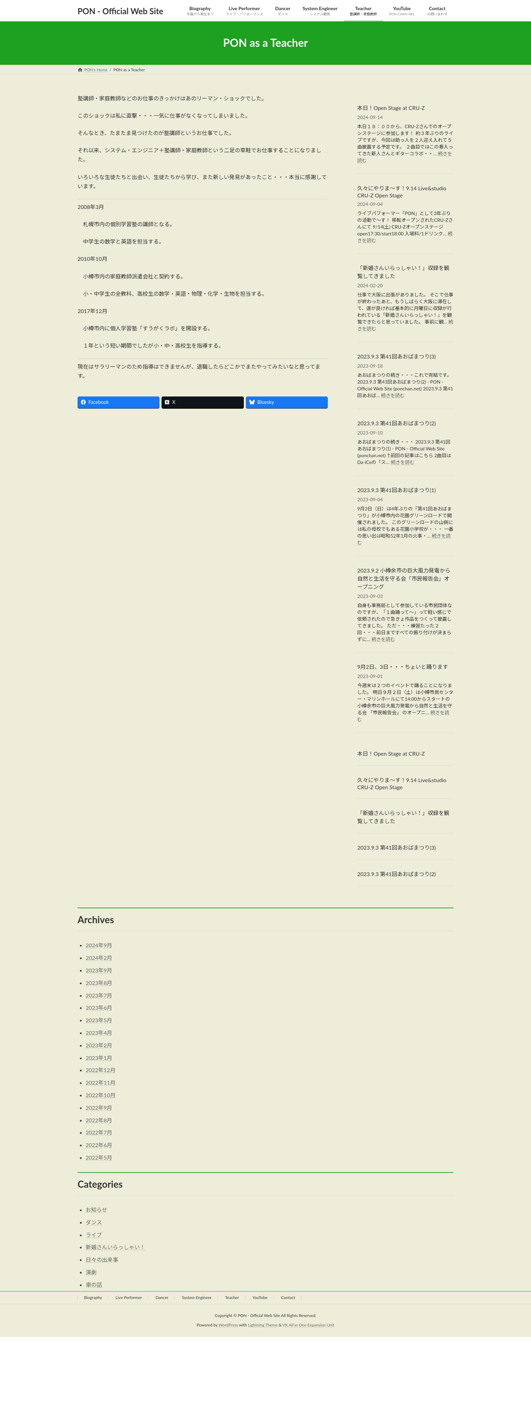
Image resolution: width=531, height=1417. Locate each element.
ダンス (94, 1222)
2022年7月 (99, 1132)
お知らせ (96, 1209)
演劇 (91, 1272)
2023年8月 (99, 982)
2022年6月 (99, 1145)
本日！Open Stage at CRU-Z (391, 107)
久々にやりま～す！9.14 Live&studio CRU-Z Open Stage (401, 191)
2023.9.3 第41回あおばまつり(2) (396, 423)
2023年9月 (99, 970)
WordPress (228, 1324)
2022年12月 (100, 1070)
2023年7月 (99, 995)
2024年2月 (99, 957)
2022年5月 (99, 1157)
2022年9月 (99, 1107)
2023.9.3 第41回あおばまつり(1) (396, 489)
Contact (288, 1297)
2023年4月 (99, 1032)
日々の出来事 (102, 1259)
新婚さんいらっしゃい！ (115, 1247)
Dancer (161, 1297)
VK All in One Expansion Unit (308, 1324)
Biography (93, 1297)
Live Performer (128, 1297)
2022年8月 (99, 1120)
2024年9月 (99, 945)
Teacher (232, 1297)
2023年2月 (99, 1045)
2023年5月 (99, 1020)
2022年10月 (100, 1095)
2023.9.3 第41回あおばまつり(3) (396, 356)
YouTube (260, 1297)
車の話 (94, 1284)
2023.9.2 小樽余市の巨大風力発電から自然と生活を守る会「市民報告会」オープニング (403, 578)
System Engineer (196, 1297)
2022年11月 (100, 1082)
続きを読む (393, 395)
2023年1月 (99, 1057)
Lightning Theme (263, 1324)
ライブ (94, 1234)
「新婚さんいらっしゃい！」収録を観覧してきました (403, 272)
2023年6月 (99, 1007)
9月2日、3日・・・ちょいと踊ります (402, 666)
